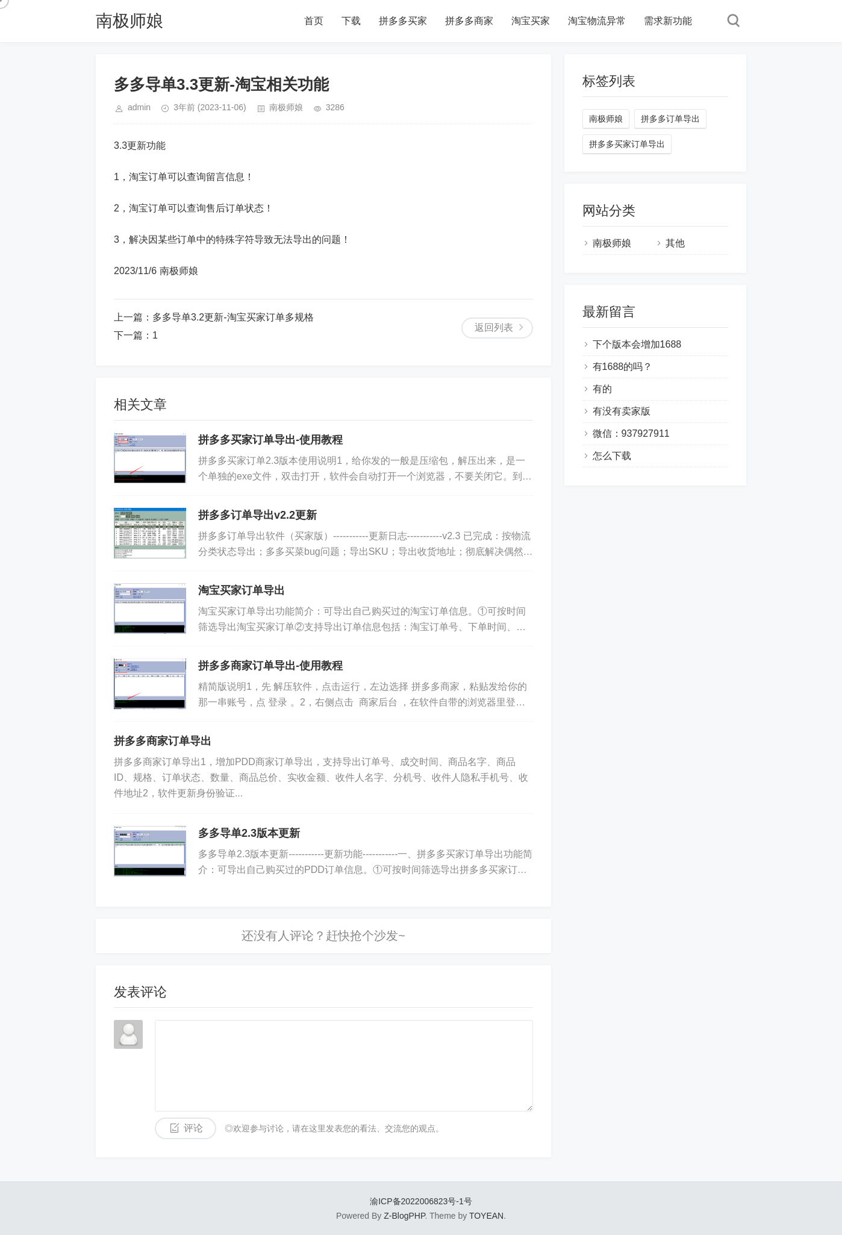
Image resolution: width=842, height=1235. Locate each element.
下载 (351, 21)
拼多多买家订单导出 (627, 144)
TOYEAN (486, 1216)
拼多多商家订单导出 (162, 741)
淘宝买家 (530, 21)
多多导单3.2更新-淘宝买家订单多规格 (233, 317)
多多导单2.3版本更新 (249, 833)
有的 (602, 389)
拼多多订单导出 (670, 119)
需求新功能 (668, 21)
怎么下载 (612, 456)
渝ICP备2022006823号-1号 (421, 1201)
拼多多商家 (469, 21)
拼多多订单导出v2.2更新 (257, 515)
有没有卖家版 (621, 411)
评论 (193, 1128)
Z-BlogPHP (404, 1216)
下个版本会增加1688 (637, 344)
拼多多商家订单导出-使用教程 (270, 666)
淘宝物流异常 (597, 21)
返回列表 (494, 327)
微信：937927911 (631, 433)
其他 (675, 243)
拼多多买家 (403, 21)
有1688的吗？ (623, 366)
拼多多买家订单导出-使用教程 (270, 440)
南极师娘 (129, 20)
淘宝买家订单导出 (241, 590)
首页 (313, 21)
